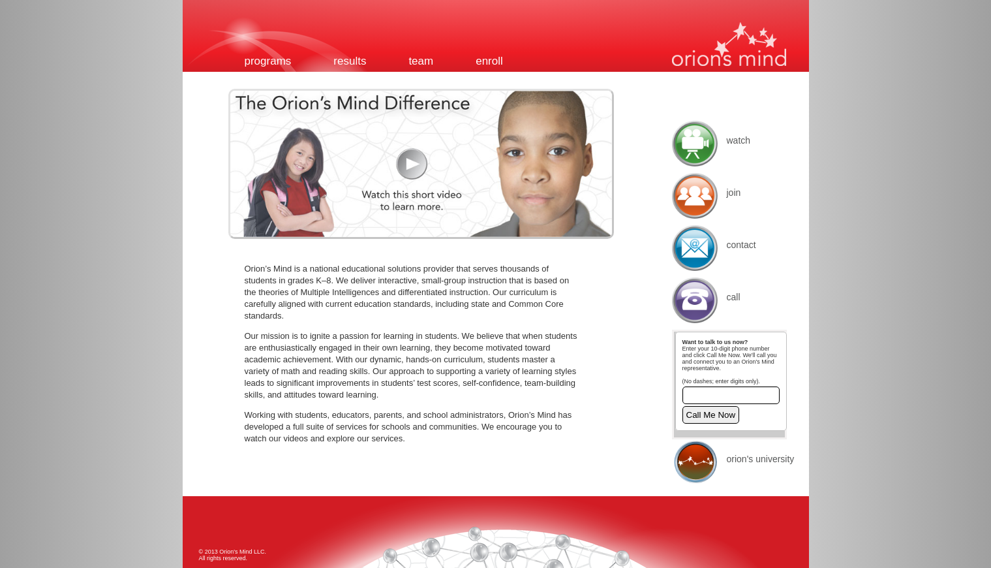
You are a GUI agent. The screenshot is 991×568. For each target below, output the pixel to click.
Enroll (489, 61)
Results (349, 61)
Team (420, 61)
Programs (268, 61)
